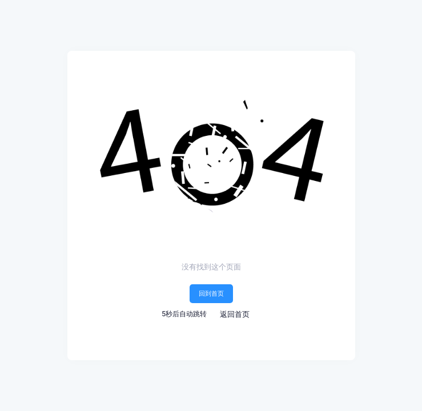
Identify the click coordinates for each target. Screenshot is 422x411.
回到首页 (211, 293)
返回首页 (235, 314)
